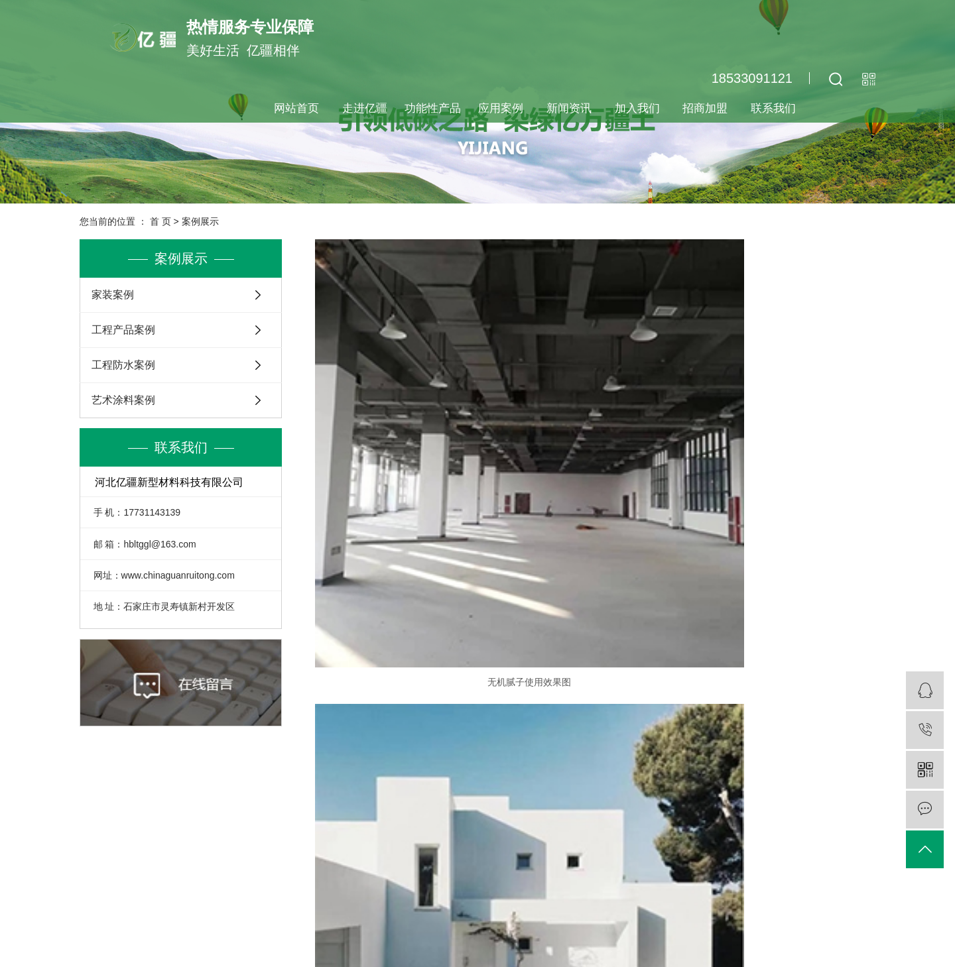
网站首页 (296, 108)
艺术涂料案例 (123, 400)
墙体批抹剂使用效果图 (785, 432)
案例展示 (200, 221)
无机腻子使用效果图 (404, 432)
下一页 (627, 692)
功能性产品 (433, 108)
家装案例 (113, 294)
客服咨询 (674, 831)
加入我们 (637, 108)
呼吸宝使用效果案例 (786, 648)
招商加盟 (705, 108)
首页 (466, 692)
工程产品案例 (123, 329)
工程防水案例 (123, 364)
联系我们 (773, 108)
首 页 (160, 221)
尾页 (668, 692)
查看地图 (583, 902)
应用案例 (500, 108)
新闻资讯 (569, 108)
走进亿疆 (364, 108)
